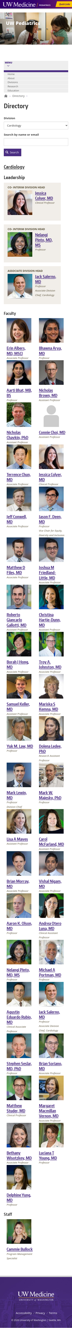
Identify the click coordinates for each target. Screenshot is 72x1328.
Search (12, 152)
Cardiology (14, 167)
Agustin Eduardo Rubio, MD (19, 1017)
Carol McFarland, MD (51, 841)
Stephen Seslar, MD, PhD (19, 1066)
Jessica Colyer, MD (44, 195)
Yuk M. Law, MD (20, 746)
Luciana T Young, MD (48, 1155)
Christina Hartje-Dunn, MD (50, 620)
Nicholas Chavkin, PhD (17, 435)
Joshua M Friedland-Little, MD (47, 572)
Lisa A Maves (17, 839)
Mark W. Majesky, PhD (50, 795)
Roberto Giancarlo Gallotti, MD (16, 620)
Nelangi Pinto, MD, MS (44, 240)
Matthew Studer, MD (16, 1108)
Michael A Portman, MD (50, 972)
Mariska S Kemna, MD (48, 706)
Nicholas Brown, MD (48, 393)
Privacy (40, 1313)
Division (9, 118)
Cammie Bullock (20, 1249)
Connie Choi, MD (52, 432)
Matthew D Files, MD (16, 570)
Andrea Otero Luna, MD (50, 926)
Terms (53, 1313)
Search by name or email (21, 134)
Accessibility (24, 1313)
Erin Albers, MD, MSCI (16, 351)
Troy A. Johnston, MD (50, 664)
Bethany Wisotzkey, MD (19, 1155)
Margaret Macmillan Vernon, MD (49, 1111)
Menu (8, 62)
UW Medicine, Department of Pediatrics (26, 11)
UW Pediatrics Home (5, 96)
